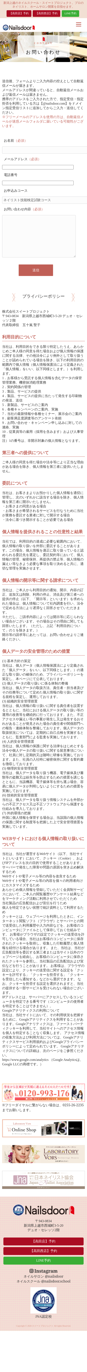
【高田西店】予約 (46, 13)
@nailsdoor (54, 1276)
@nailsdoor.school (55, 1281)
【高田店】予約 (19, 13)
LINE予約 (70, 13)
